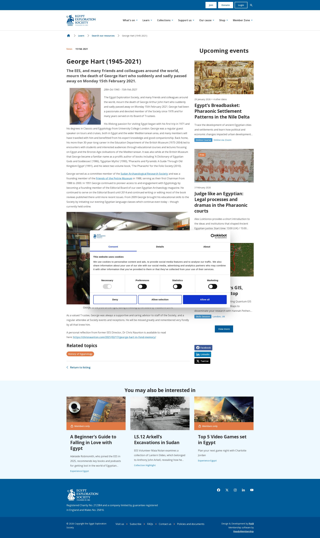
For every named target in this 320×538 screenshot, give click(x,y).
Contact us (165, 524)
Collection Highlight (145, 465)
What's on (129, 20)
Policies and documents (190, 524)
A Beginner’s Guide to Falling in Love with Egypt (93, 442)
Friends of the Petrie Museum (114, 178)
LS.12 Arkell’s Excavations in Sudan (156, 439)
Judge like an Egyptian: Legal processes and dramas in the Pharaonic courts (220, 202)
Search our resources (103, 35)
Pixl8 (251, 523)
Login (241, 5)
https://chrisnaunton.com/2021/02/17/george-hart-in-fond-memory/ (114, 337)
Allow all (205, 299)
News (69, 48)
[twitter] (227, 490)
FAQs (150, 524)
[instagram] (235, 490)
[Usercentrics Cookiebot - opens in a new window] (213, 236)
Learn (146, 20)
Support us (185, 20)
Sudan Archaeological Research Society (144, 173)
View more (224, 328)
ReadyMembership (243, 531)
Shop (222, 20)
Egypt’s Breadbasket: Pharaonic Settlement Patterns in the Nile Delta (222, 111)
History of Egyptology (80, 353)
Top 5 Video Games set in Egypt (222, 439)
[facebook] (218, 490)
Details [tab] (160, 246)
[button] (251, 5)
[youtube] (252, 490)
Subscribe (135, 524)
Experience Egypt (79, 471)
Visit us (120, 524)
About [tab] (206, 246)
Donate (226, 5)
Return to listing (80, 367)
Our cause (205, 20)
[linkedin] (243, 490)
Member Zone (241, 20)
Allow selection (160, 299)
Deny (115, 299)
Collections (164, 20)
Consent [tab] (113, 246)
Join (211, 5)
